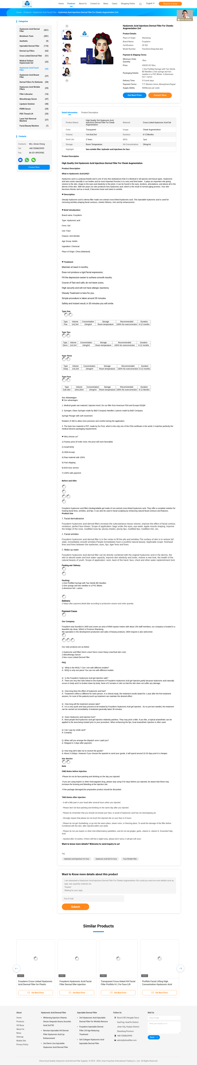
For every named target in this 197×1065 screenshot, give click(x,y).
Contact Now (34, 167)
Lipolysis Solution (34, 104)
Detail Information (69, 112)
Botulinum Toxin (34, 36)
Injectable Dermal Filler (34, 46)
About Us (20, 1029)
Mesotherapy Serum (34, 99)
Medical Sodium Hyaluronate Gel (34, 62)
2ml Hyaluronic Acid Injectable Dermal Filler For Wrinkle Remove (93, 1020)
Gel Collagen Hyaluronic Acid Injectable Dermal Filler (91, 1041)
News (18, 1033)
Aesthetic (34, 41)
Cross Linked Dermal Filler (34, 55)
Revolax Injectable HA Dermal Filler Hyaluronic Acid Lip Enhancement (56, 1034)
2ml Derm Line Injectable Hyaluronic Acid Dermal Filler (55, 1045)
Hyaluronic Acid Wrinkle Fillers (34, 88)
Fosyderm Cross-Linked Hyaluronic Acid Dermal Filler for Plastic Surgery (35, 984)
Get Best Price (135, 95)
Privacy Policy (22, 1044)
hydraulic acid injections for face (76, 859)
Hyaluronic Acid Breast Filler (34, 76)
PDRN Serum (34, 108)
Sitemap (19, 1037)
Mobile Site (21, 1041)
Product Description (89, 112)
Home (19, 1018)
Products (20, 1021)
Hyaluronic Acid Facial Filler (34, 69)
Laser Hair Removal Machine (34, 120)
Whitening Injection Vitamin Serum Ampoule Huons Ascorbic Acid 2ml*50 (57, 1021)
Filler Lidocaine (34, 94)
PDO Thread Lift (34, 113)
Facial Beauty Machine (34, 125)
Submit (75, 906)
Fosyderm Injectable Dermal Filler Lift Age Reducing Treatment (91, 1030)
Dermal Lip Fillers (34, 50)
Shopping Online (128, 3)
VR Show (20, 1025)
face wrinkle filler (130, 859)
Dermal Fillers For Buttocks (34, 82)
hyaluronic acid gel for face (106, 859)
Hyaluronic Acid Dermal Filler (34, 30)
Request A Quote (170, 4)
